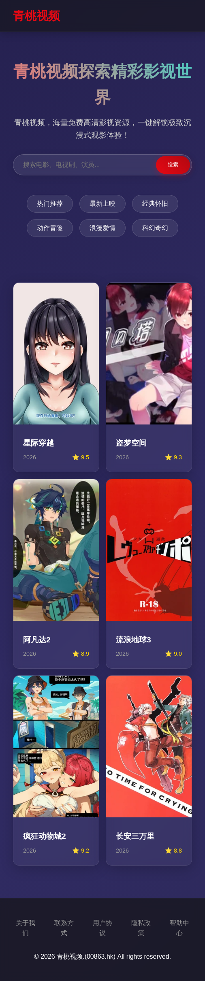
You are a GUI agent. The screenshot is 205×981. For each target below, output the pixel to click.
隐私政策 (141, 928)
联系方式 (64, 928)
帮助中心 (179, 928)
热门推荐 (50, 203)
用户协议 (102, 928)
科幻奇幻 (155, 227)
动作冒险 (50, 227)
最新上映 (102, 203)
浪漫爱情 (102, 227)
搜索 (173, 165)
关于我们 (25, 928)
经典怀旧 (155, 203)
